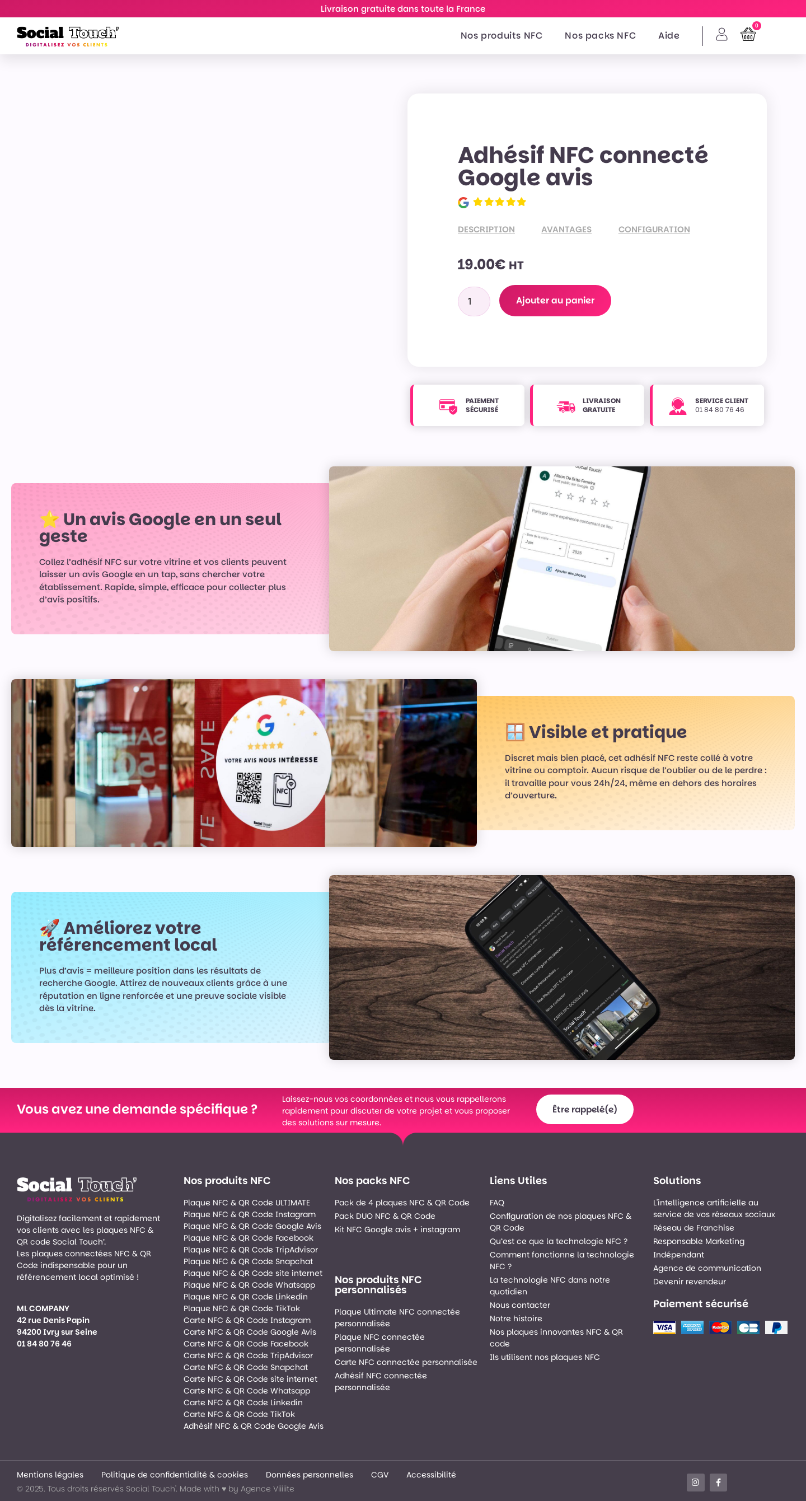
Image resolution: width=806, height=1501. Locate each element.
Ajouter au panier (556, 300)
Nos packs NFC (600, 35)
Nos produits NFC (502, 35)
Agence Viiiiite (267, 1488)
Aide (669, 35)
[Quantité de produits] (474, 301)
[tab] (499, 229)
